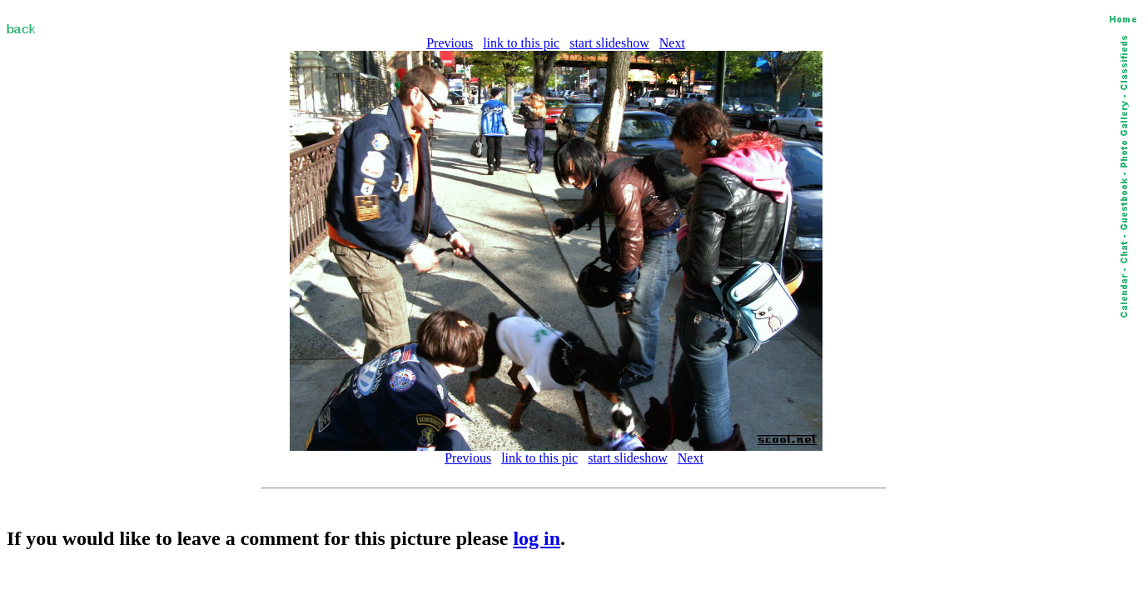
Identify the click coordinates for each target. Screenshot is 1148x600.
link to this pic (521, 43)
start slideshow (609, 43)
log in (536, 538)
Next (672, 43)
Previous (449, 43)
